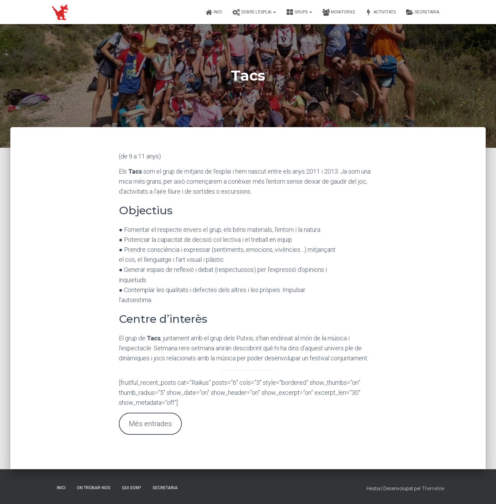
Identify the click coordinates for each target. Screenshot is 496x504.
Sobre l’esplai (254, 12)
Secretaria (422, 12)
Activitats (380, 12)
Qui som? (131, 487)
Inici (213, 12)
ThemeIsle (433, 488)
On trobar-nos (94, 487)
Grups (299, 12)
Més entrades (150, 424)
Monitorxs (338, 12)
